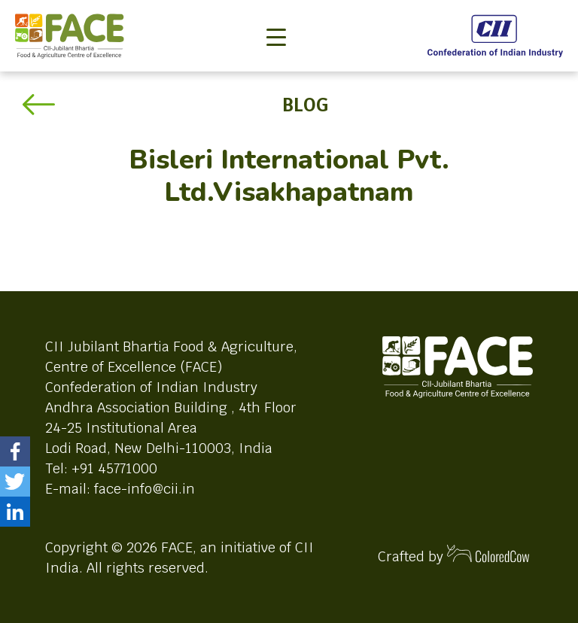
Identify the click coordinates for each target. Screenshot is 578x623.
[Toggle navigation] (276, 12)
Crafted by (454, 555)
